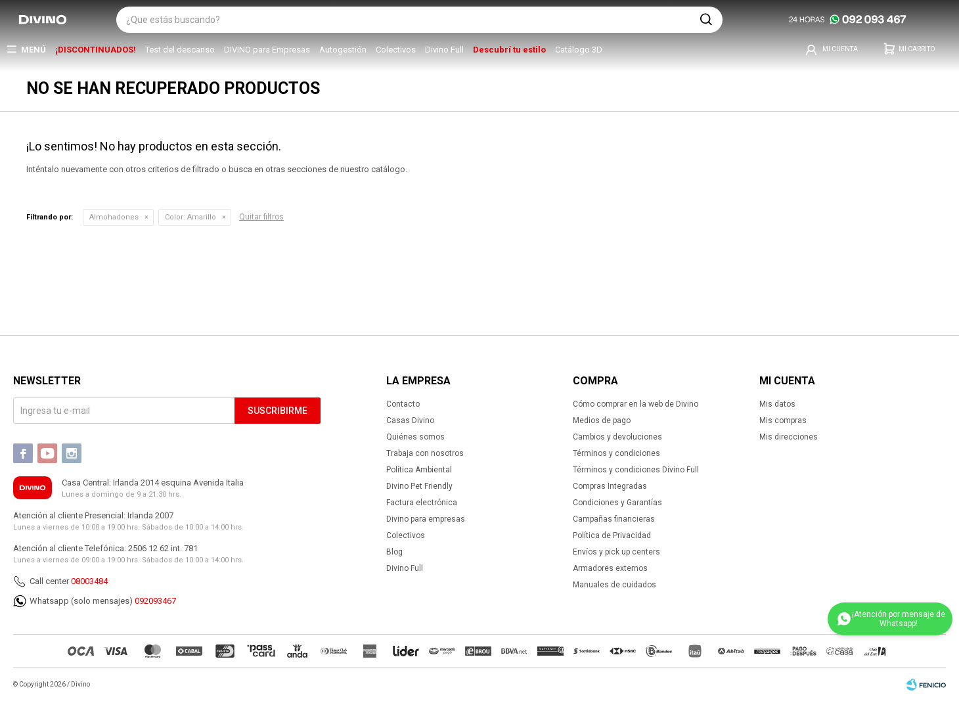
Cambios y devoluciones (617, 436)
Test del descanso (180, 50)
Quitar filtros (261, 216)
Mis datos (777, 404)
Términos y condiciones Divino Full (636, 469)
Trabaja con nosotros (425, 453)
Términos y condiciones (616, 453)
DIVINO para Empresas (267, 50)
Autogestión (343, 50)
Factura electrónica (421, 502)
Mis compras (783, 420)
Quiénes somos (415, 436)
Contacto (403, 404)
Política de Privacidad (612, 535)
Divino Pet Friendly (419, 486)
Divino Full (444, 50)
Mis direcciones (788, 436)
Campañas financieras (614, 519)
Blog (394, 551)
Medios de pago (602, 420)
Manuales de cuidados (614, 584)
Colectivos (396, 50)
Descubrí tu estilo (509, 50)
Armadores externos (610, 568)
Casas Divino (410, 420)
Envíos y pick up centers (616, 551)
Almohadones (114, 217)
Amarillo (190, 217)
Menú (33, 50)
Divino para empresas (425, 519)
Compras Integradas (610, 486)
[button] (706, 20)
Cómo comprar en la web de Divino (635, 404)
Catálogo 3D (578, 50)
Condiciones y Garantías (617, 502)
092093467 (155, 601)
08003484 (89, 581)
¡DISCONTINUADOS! (95, 50)
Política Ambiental (419, 469)
